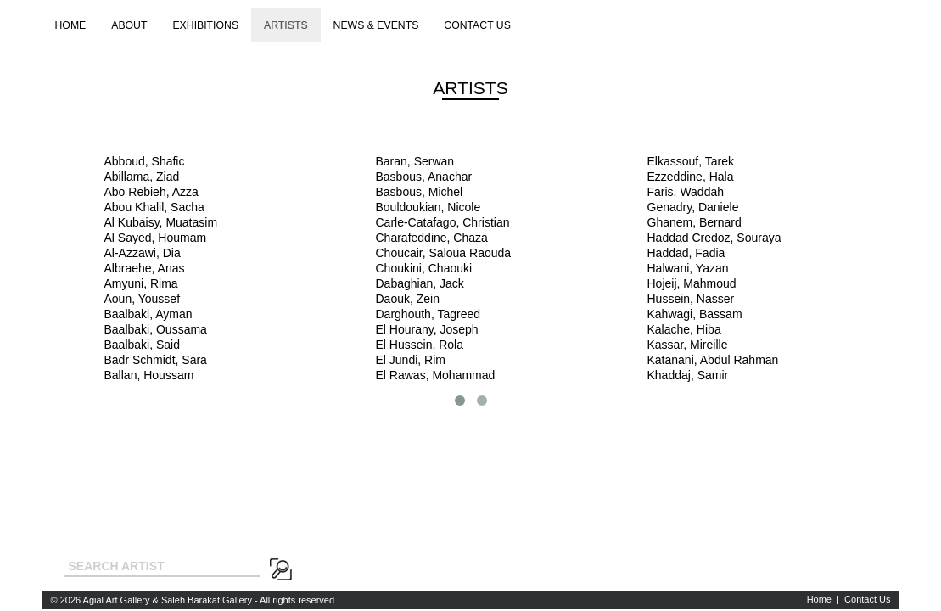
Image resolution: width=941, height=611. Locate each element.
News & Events (376, 25)
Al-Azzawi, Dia (142, 253)
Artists (286, 25)
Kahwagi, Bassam (694, 314)
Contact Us (867, 599)
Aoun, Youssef (142, 299)
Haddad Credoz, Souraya (714, 237)
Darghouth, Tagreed (428, 314)
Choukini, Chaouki (424, 268)
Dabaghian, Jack (420, 283)
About (129, 25)
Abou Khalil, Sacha (154, 207)
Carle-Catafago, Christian (443, 222)
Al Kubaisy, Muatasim (161, 222)
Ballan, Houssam (149, 375)
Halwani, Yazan (688, 268)
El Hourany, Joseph (427, 329)
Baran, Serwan (415, 161)
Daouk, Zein (408, 299)
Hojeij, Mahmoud (692, 283)
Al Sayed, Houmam (155, 237)
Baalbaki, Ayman (148, 314)
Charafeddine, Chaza (432, 237)
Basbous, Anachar (424, 176)
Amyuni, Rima (141, 283)
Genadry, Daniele (693, 207)
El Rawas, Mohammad (436, 375)
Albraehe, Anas (144, 268)
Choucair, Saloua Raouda (444, 253)
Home (71, 25)
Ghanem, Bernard (694, 222)
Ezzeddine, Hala (690, 176)
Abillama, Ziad (142, 176)
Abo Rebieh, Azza (151, 192)
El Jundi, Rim (410, 360)
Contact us (477, 25)
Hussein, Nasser (691, 299)
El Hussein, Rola (420, 344)
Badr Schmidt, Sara (155, 360)
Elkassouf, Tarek (690, 161)
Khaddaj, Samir (688, 375)
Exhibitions (205, 25)
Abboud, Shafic (144, 161)
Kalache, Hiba (684, 329)
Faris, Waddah (686, 192)
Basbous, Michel (419, 192)
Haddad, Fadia (686, 253)
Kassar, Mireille (687, 344)
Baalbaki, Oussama (155, 329)
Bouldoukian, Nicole (428, 207)
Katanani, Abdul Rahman (713, 360)
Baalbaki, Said (142, 344)
